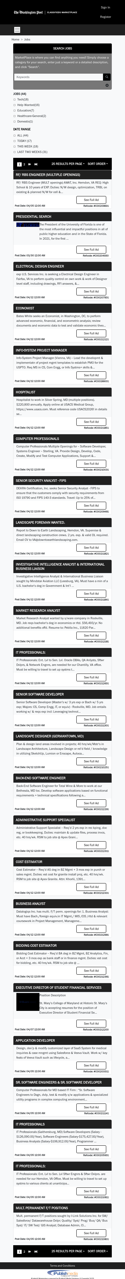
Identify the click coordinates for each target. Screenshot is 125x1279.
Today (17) (24, 141)
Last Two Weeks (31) (32, 152)
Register (105, 17)
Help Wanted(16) (28, 105)
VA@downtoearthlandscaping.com (54, 540)
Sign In (105, 7)
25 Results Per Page (66, 164)
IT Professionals (30, 1124)
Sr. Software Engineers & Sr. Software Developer (59, 1082)
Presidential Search (33, 216)
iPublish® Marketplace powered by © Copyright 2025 (62, 1273)
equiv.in (55, 916)
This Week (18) (27, 146)
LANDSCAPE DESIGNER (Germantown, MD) (50, 736)
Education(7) (25, 110)
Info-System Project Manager (41, 350)
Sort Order (96, 164)
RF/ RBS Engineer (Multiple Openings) (48, 175)
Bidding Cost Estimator (36, 945)
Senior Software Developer (40, 694)
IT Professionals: (30, 652)
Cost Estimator (29, 862)
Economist (25, 308)
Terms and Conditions (62, 1265)
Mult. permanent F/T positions (42, 1208)
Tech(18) (22, 99)
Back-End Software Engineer (40, 778)
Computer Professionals (37, 439)
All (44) (22, 135)
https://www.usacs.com (32, 409)
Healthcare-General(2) (31, 116)
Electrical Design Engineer (40, 266)
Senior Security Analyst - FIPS (41, 480)
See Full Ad (91, 200)
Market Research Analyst (38, 610)
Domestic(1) (25, 121)
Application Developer (35, 1040)
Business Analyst (30, 904)
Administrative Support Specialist (45, 820)
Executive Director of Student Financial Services (58, 987)
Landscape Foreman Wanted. (40, 522)
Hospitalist (25, 392)
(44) (19, 94)
